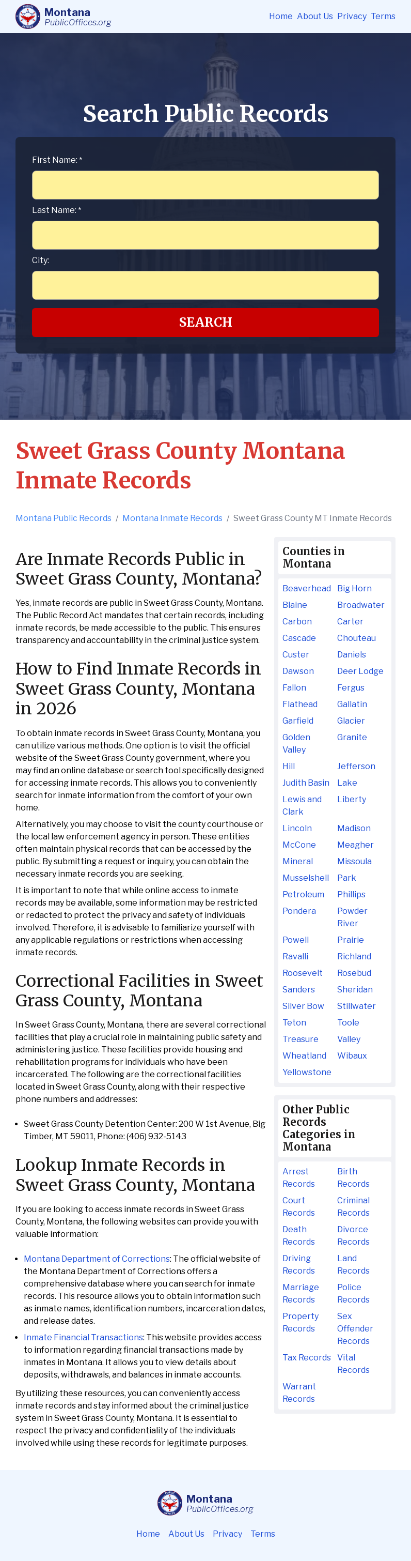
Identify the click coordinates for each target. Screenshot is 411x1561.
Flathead (300, 704)
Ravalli (295, 956)
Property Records (300, 1322)
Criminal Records (353, 1207)
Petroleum (303, 894)
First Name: (57, 160)
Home (281, 16)
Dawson (298, 671)
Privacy (352, 16)
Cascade (299, 638)
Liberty (351, 799)
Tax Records (306, 1358)
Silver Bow (303, 1006)
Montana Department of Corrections (97, 1259)
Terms (383, 16)
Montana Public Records (63, 518)
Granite (352, 737)
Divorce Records (353, 1236)
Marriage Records (300, 1293)
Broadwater (361, 605)
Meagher (355, 845)
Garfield (297, 721)
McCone (299, 845)
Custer (295, 655)
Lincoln (297, 828)
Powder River (352, 917)
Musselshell (305, 878)
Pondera (299, 911)
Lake (347, 783)
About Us (315, 16)
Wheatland (304, 1056)
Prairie (350, 940)
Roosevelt (302, 973)
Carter (350, 621)
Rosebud (354, 973)
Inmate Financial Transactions (83, 1337)
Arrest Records (298, 1178)
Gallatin (352, 704)
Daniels (351, 655)
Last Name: (56, 210)
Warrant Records (299, 1393)
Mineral (297, 861)
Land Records (353, 1264)
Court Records (298, 1207)
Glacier (351, 721)
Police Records (353, 1293)
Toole (348, 1023)
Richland (354, 956)
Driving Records (298, 1264)
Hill (288, 766)
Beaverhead (306, 588)
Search (205, 322)
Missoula (354, 861)
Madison (354, 828)
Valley (348, 1039)
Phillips (351, 894)
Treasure (300, 1039)
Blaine (294, 605)
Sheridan (355, 989)
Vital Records (353, 1364)
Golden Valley (296, 743)
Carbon (297, 621)
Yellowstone (306, 1072)
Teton (294, 1023)
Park (346, 878)
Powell (295, 940)
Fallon (294, 688)
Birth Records (353, 1178)
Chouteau (356, 638)
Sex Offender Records (355, 1328)
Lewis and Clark (302, 805)
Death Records (298, 1236)
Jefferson (356, 766)
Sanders (298, 989)
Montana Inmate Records (172, 518)
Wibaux (352, 1056)
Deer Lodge (360, 671)
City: (40, 260)
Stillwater (356, 1006)
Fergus (351, 688)
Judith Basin (305, 783)
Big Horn (354, 588)
